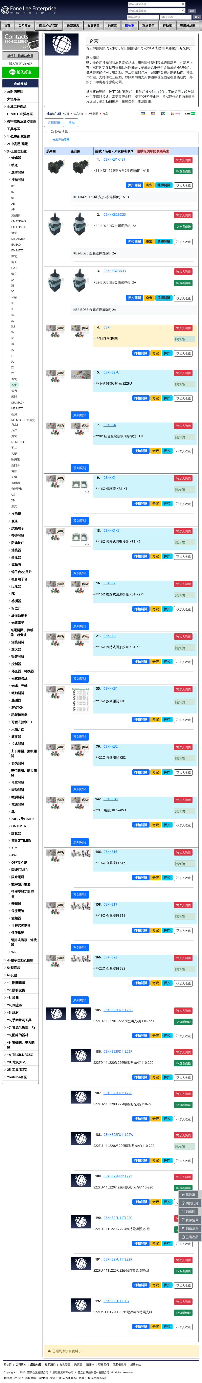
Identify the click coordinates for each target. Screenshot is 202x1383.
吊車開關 (17, 782)
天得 (14, 477)
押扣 (71, 122)
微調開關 (17, 797)
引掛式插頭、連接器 (24, 942)
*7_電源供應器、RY (21, 1027)
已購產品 (190, 1237)
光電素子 (17, 622)
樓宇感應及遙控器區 (21, 121)
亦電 (14, 256)
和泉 (14, 297)
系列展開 (79, 415)
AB (13, 203)
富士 (14, 262)
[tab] (61, 139)
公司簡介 (25, 25)
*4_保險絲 (14, 1005)
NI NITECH (18, 442)
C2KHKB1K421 (114, 159)
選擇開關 (17, 172)
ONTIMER (18, 826)
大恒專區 (13, 99)
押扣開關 (17, 179)
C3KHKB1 (111, 688)
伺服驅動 (17, 932)
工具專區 (13, 129)
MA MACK (17, 402)
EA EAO (16, 244)
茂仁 (14, 430)
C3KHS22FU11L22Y (118, 1176)
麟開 (14, 397)
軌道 (14, 165)
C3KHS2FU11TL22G (118, 1218)
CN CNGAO (18, 221)
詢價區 (112, 25)
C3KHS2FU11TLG (116, 1301)
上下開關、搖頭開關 (24, 753)
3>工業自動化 (17, 151)
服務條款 (135, 1364)
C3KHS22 (110, 957)
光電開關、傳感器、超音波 (21, 632)
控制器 (16, 664)
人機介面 (17, 729)
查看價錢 (183, 171)
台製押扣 (17, 489)
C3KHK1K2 (111, 530)
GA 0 (14, 268)
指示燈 (16, 514)
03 (13, 198)
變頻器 (16, 903)
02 (13, 192)
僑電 (14, 233)
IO (13, 338)
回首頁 (8, 1364)
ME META (17, 408)
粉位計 (16, 608)
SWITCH (17, 707)
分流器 (16, 557)
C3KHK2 (110, 583)
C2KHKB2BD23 (115, 214)
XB (13, 500)
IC (12, 291)
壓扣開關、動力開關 (24, 772)
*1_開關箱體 (16, 982)
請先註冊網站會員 (20, 56)
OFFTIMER (19, 862)
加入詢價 (183, 160)
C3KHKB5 (111, 799)
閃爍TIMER (19, 869)
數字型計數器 (21, 884)
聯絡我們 (148, 25)
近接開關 (17, 642)
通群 (14, 471)
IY (12, 373)
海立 (14, 274)
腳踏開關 (17, 790)
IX (12, 367)
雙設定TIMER (21, 840)
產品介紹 (79, 113)
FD (13, 593)
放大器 (16, 649)
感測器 (16, 601)
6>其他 (12, 975)
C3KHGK (110, 425)
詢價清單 (190, 1228)
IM (13, 326)
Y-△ (14, 848)
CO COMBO (18, 227)
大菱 (14, 453)
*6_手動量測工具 (19, 1020)
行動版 (167, 25)
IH (12, 309)
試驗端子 (17, 528)
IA (12, 279)
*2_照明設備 (16, 990)
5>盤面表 (13, 968)
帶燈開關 (17, 535)
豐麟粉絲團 (187, 25)
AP (13, 209)
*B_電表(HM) (16, 1062)
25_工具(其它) (17, 1069)
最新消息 (73, 25)
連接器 (16, 550)
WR (14, 952)
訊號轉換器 (19, 714)
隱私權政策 (119, 1364)
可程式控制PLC (22, 722)
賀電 (14, 436)
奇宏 (14, 379)
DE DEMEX (18, 239)
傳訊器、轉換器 (22, 671)
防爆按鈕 (17, 543)
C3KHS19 (110, 904)
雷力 (14, 391)
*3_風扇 (13, 997)
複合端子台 (19, 579)
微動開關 (17, 693)
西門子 (15, 465)
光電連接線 (19, 678)
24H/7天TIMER (22, 819)
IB (12, 285)
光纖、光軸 (19, 685)
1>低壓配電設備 (18, 136)
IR (12, 344)
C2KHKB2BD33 (115, 271)
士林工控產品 (16, 106)
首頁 (7, 25)
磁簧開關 (17, 656)
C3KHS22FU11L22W (118, 1134)
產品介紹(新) (49, 25)
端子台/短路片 (21, 572)
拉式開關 (17, 744)
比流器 (16, 586)
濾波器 (16, 736)
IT (12, 356)
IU (12, 361)
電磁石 (16, 564)
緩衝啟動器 (19, 615)
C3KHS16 (110, 851)
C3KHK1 (110, 477)
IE (12, 303)
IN (12, 332)
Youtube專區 (17, 1077)
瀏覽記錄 (190, 1203)
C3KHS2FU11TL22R (118, 1259)
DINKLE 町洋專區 (20, 114)
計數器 (16, 833)
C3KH (108, 327)
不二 (14, 448)
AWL (14, 855)
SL (13, 811)
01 (13, 186)
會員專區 (93, 25)
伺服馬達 (17, 911)
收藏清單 (190, 1220)
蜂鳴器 (16, 158)
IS (12, 350)
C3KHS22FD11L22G (118, 1010)
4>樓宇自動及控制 (20, 960)
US (13, 494)
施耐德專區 (15, 91)
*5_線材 (13, 1012)
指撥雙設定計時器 (22, 894)
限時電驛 (17, 877)
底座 (14, 521)
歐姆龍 (15, 459)
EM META (17, 250)
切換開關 (17, 763)
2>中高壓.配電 (17, 144)
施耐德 (15, 215)
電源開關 (17, 804)
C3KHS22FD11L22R (118, 1051)
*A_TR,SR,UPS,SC (20, 1054)
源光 (14, 506)
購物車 (129, 25)
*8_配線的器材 (17, 1035)
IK (12, 315)
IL (12, 320)
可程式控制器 (21, 925)
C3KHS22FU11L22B (118, 1093)
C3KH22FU (111, 372)
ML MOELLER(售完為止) (23, 422)
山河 (14, 414)
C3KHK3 (110, 636)
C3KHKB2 (111, 746)
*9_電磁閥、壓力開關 (21, 1044)
